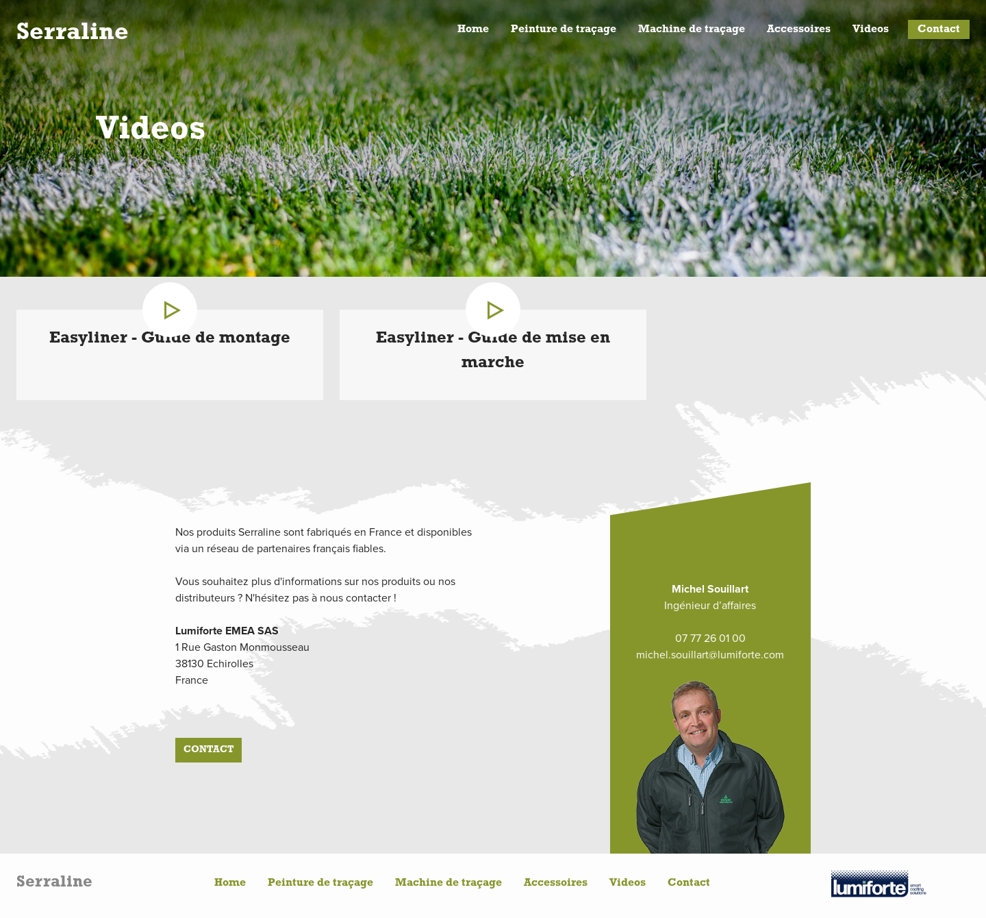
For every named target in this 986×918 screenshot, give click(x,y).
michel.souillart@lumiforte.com (710, 655)
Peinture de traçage (563, 29)
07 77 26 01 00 (710, 638)
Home (473, 29)
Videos (870, 29)
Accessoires (799, 29)
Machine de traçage (691, 29)
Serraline (72, 33)
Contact (939, 29)
